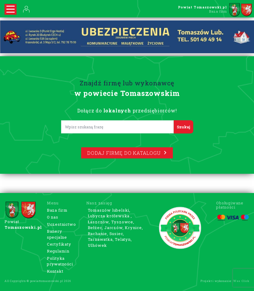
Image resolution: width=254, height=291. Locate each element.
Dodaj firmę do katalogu (127, 153)
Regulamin (58, 251)
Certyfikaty (59, 244)
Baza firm (57, 210)
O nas (52, 217)
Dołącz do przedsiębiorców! (127, 110)
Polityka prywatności (60, 261)
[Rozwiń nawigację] (11, 9)
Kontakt (55, 271)
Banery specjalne (57, 234)
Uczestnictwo (61, 224)
